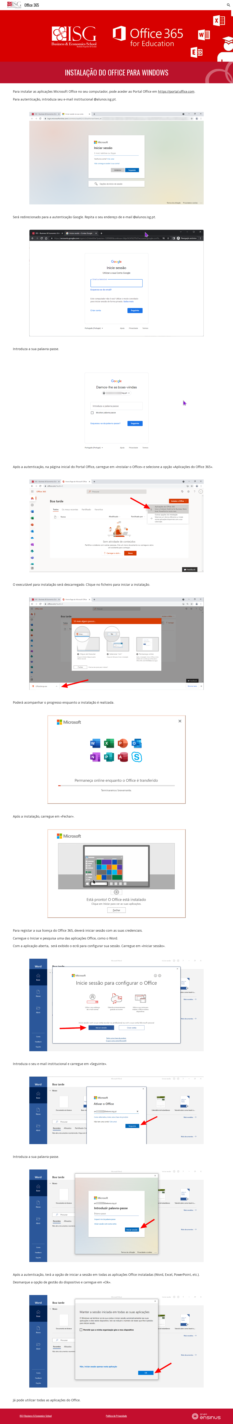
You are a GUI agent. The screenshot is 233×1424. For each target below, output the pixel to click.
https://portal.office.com (176, 91)
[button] (228, 5)
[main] (116, 72)
